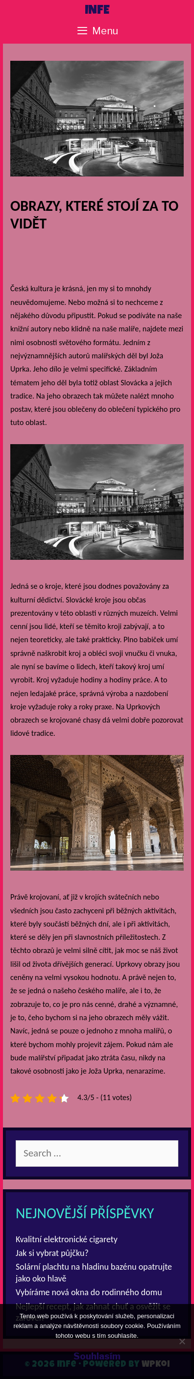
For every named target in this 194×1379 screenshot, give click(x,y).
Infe (97, 11)
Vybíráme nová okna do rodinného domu (89, 1292)
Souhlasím (97, 1356)
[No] (182, 1341)
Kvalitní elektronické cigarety (67, 1239)
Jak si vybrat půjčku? (52, 1253)
